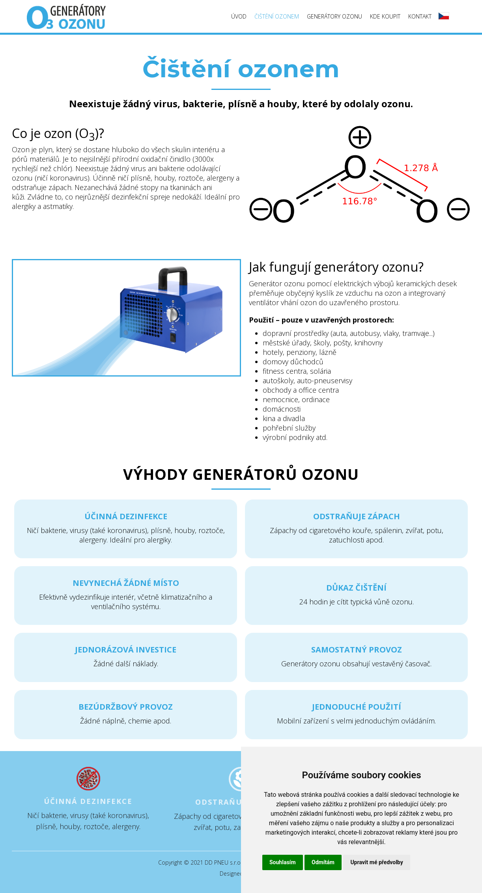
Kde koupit (385, 16)
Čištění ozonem (276, 16)
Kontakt (420, 16)
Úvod (239, 16)
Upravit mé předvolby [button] (376, 862)
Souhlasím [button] (282, 862)
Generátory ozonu (334, 16)
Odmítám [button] (323, 862)
